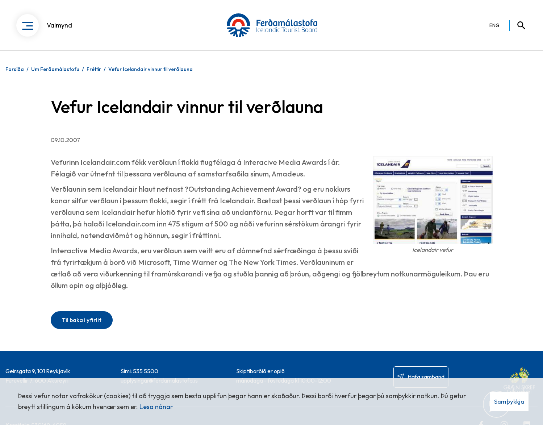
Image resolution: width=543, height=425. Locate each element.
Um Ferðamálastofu (55, 69)
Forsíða (14, 69)
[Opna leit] (518, 25)
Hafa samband (426, 376)
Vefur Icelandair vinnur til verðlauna (150, 69)
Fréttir (94, 69)
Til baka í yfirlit (81, 320)
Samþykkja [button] (509, 401)
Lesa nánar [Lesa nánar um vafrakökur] (156, 407)
